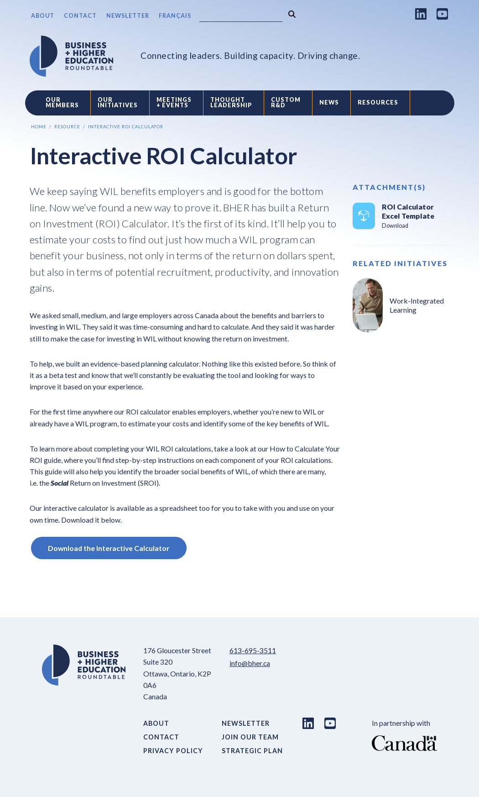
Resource (67, 126)
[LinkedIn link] (421, 14)
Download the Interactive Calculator (108, 548)
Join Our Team (250, 737)
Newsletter (127, 15)
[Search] (240, 16)
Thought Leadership (231, 102)
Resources (378, 102)
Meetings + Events (174, 102)
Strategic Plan (252, 751)
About (42, 15)
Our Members (62, 102)
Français (175, 15)
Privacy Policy (173, 751)
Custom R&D (286, 102)
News (329, 102)
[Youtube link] (442, 14)
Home (39, 126)
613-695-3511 (252, 650)
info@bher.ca (249, 663)
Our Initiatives (118, 102)
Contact (80, 15)
